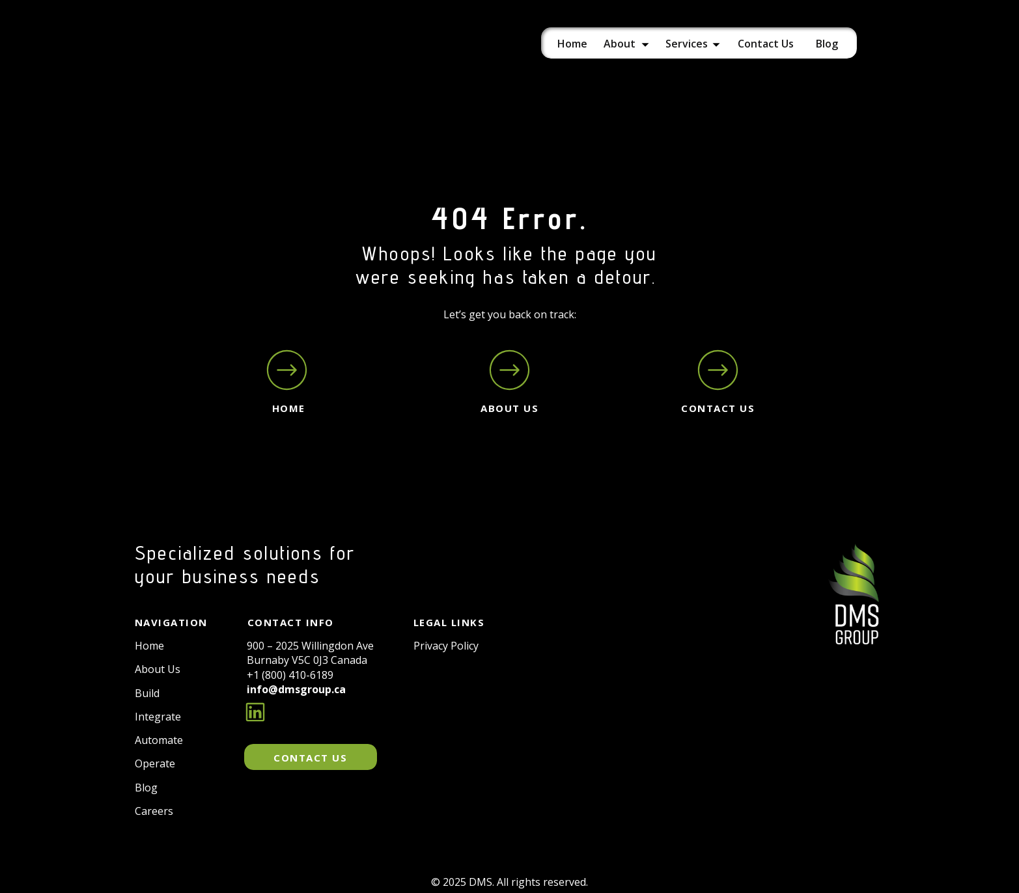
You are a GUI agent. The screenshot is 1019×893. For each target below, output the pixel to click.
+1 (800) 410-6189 (290, 675)
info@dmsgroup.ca (296, 689)
